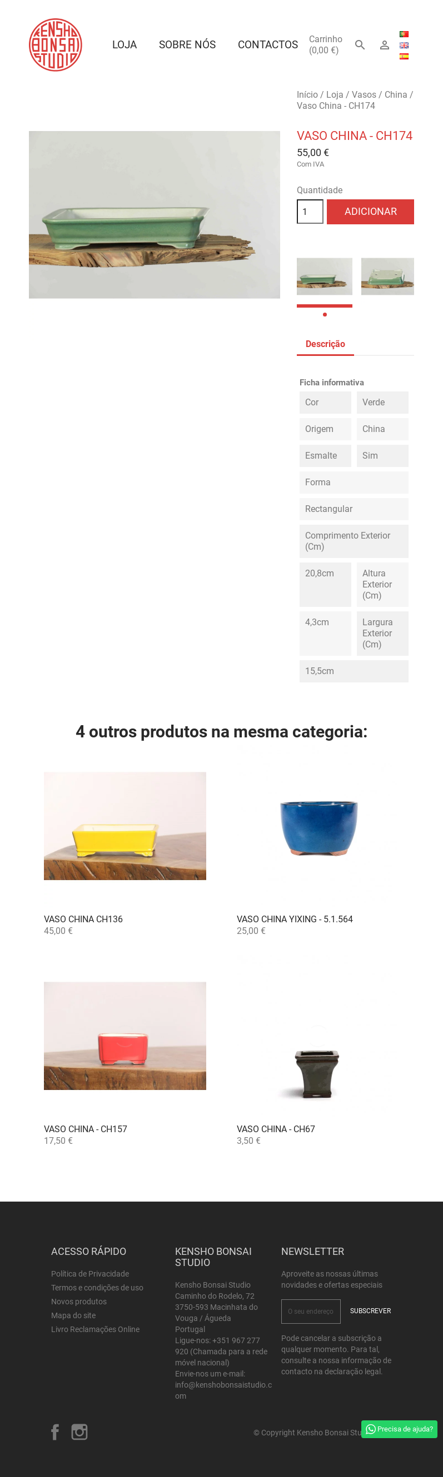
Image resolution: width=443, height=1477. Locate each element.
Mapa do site (73, 1315)
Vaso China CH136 (83, 919)
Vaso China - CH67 (276, 1129)
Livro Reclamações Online (95, 1329)
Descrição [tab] (325, 344)
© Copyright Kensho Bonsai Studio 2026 (322, 1432)
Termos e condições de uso (97, 1287)
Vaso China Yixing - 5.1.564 (295, 919)
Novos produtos (79, 1301)
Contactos (268, 44)
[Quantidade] (310, 211)
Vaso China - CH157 (85, 1129)
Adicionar (371, 211)
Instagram (79, 1432)
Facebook (55, 1432)
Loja (124, 44)
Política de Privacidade (90, 1273)
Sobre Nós (187, 44)
